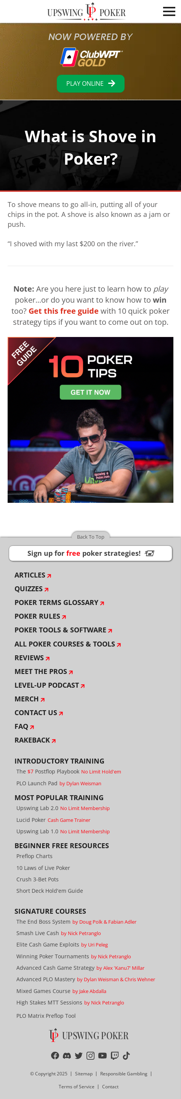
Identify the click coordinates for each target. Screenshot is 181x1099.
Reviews (29, 657)
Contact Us (35, 712)
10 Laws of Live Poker (43, 867)
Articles (29, 574)
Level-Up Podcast (46, 685)
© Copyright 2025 (48, 1073)
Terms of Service (77, 1086)
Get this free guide (64, 311)
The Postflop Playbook (68, 771)
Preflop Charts (34, 856)
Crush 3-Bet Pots (37, 879)
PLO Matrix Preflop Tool (46, 1015)
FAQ (21, 726)
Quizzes (28, 588)
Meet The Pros (40, 671)
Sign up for (90, 553)
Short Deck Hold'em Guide (49, 890)
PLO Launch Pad (58, 783)
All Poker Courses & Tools (64, 643)
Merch (26, 698)
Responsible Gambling (123, 1073)
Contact (110, 1086)
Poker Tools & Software (60, 629)
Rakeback (32, 739)
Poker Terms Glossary (56, 602)
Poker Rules (37, 616)
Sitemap (84, 1073)
